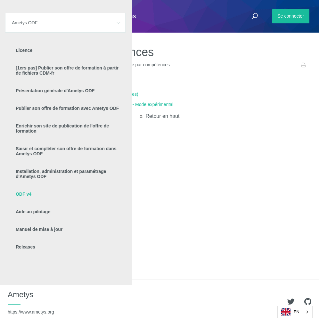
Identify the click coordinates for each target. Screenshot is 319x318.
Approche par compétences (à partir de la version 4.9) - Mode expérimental (98, 104)
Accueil (19, 65)
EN (290, 312)
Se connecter (291, 16)
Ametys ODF (42, 65)
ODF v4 (65, 65)
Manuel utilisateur (94, 65)
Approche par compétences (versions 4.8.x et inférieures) (81, 94)
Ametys (31, 302)
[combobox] (295, 312)
